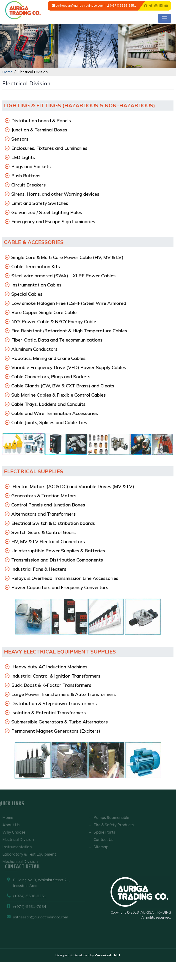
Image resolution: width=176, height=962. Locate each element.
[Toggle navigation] (164, 18)
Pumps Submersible (108, 817)
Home (7, 72)
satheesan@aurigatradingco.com (80, 5)
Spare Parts (102, 832)
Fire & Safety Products (111, 824)
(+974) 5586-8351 (123, 5)
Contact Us (101, 839)
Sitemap (98, 846)
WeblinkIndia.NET (108, 955)
